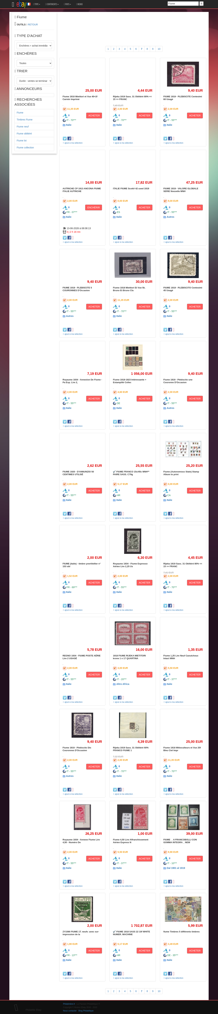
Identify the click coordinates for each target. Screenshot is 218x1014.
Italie (68, 125)
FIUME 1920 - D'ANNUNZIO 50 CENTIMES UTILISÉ (78, 473)
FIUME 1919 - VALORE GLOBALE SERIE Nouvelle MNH (180, 190)
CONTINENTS (52, 4)
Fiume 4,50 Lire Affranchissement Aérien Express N (130, 841)
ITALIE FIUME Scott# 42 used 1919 (131, 188)
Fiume (20, 112)
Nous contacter (70, 1011)
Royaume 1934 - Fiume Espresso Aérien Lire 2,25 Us (130, 565)
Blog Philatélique (86, 1011)
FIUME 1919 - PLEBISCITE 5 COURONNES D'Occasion (77, 289)
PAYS (67, 4)
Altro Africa (122, 684)
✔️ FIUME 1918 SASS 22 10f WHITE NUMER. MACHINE (131, 933)
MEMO (79, 4)
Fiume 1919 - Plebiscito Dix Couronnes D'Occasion (77, 749)
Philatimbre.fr (69, 1004)
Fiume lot (22, 140)
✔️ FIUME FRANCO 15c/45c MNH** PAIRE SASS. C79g (131, 473)
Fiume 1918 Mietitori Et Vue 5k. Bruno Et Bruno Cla (129, 289)
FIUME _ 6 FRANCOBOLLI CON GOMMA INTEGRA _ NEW (180, 841)
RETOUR (33, 24)
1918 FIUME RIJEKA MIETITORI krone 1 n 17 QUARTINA (129, 657)
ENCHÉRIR (93, 207)
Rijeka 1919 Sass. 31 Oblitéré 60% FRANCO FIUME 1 (131, 749)
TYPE (36, 4)
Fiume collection (25, 147)
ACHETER (94, 115)
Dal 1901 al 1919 (176, 868)
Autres (170, 217)
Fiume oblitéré (24, 133)
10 (159, 49)
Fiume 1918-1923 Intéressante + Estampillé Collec (129, 381)
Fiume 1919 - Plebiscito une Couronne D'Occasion (177, 381)
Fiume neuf (23, 126)
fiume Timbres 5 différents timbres (181, 931)
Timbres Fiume (25, 119)
